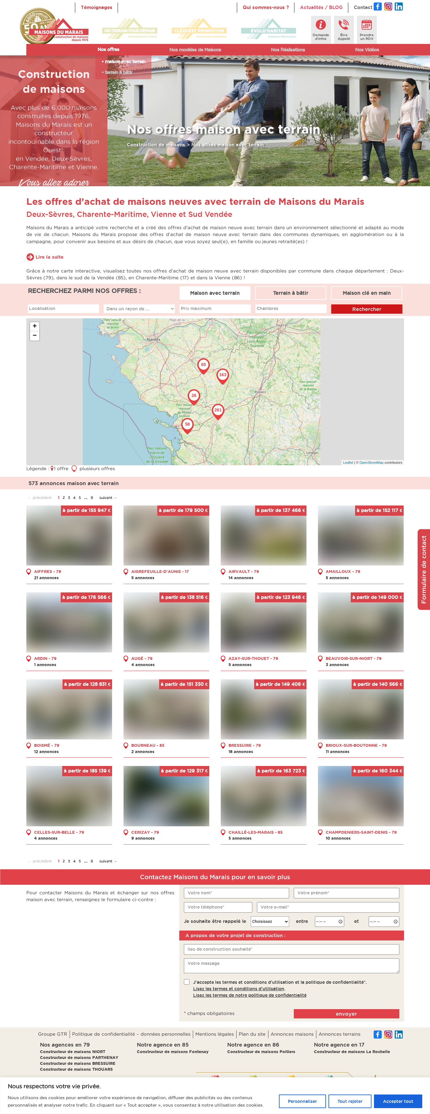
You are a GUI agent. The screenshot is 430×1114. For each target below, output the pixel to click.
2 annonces (142, 751)
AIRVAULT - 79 (243, 571)
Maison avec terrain (215, 292)
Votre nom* (200, 892)
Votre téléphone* (206, 906)
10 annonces (338, 838)
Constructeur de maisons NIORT (72, 1051)
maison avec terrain (125, 61)
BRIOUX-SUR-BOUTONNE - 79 (356, 745)
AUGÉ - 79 (142, 658)
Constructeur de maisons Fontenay (173, 1051)
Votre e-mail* (275, 906)
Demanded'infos (321, 37)
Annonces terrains (339, 1034)
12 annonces (46, 751)
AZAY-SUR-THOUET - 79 (253, 658)
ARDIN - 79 (45, 658)
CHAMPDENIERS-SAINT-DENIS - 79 (361, 832)
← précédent (40, 497)
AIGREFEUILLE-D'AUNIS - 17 (160, 571)
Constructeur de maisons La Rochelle (352, 1051)
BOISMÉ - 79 (46, 745)
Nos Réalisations (288, 49)
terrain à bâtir (118, 72)
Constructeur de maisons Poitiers (261, 1051)
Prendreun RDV (367, 37)
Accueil (132, 7)
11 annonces (338, 751)
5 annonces (142, 577)
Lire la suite (49, 256)
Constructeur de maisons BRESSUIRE (77, 1063)
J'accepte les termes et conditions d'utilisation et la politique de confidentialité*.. (280, 988)
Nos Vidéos (367, 49)
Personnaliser (302, 1101)
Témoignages (96, 7)
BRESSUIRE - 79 (244, 745)
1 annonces (45, 664)
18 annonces (240, 751)
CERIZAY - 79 (145, 832)
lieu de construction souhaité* (220, 949)
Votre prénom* (313, 892)
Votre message (203, 963)
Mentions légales (214, 1034)
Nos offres (108, 49)
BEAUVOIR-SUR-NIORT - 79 (354, 658)
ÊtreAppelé (344, 37)
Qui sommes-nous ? (266, 7)
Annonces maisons (292, 1034)
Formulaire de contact (423, 569)
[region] (215, 1095)
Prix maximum (196, 308)
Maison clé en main (367, 292)
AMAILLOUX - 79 (343, 571)
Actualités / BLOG (321, 7)
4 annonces (143, 664)
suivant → (108, 497)
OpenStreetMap (371, 462)
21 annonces (46, 577)
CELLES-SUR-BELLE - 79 (59, 832)
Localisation (42, 308)
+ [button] (35, 326)
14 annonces (241, 577)
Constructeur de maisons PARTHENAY (79, 1057)
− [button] (35, 335)
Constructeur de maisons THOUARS (76, 1069)
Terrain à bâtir (290, 292)
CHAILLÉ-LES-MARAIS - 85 (255, 832)
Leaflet (348, 462)
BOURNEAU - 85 (147, 745)
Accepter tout (398, 1101)
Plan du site (252, 1034)
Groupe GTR (52, 1034)
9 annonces (143, 838)
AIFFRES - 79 (47, 571)
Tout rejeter (350, 1101)
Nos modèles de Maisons (195, 49)
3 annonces (337, 664)
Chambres (267, 308)
